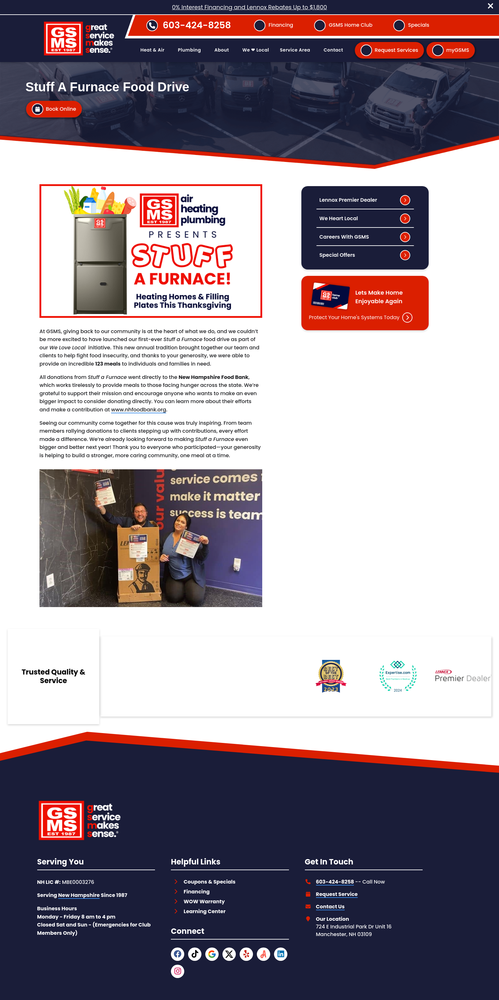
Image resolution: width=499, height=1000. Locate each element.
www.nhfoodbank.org (138, 409)
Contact (333, 50)
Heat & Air (152, 50)
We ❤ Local (255, 50)
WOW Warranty (204, 900)
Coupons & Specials (209, 880)
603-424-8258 (197, 25)
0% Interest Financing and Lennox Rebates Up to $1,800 (249, 7)
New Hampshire (79, 894)
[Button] (273, 25)
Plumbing (189, 50)
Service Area (295, 50)
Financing (197, 890)
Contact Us (330, 905)
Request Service (337, 892)
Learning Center (205, 909)
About (221, 50)
